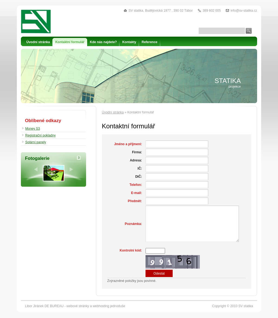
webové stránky (78, 306)
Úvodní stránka (113, 112)
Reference (149, 42)
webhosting (101, 306)
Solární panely (35, 142)
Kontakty (129, 42)
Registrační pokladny (40, 135)
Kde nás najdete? (103, 42)
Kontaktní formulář (69, 42)
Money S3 (32, 129)
